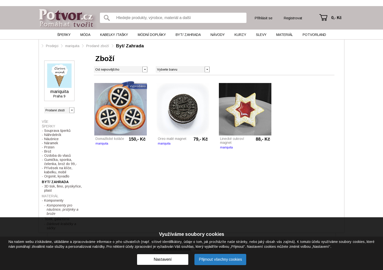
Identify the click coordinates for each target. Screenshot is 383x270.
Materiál (284, 35)
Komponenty (54, 200)
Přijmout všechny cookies (220, 259)
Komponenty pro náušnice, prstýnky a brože (62, 209)
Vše (45, 122)
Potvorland (314, 35)
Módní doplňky (152, 35)
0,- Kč (336, 18)
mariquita (72, 46)
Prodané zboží (97, 46)
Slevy (261, 35)
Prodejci (52, 46)
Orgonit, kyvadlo (56, 176)
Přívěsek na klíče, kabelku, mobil (58, 170)
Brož (47, 151)
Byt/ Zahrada (188, 35)
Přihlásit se (263, 18)
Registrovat (293, 18)
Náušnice (51, 139)
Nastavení (163, 259)
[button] (207, 69)
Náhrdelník (52, 135)
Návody (218, 35)
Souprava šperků (57, 131)
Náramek (51, 143)
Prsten (49, 147)
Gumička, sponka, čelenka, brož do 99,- (60, 162)
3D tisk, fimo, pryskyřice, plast (63, 188)
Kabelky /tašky (114, 35)
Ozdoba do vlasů (57, 155)
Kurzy (240, 35)
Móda (85, 35)
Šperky (64, 35)
